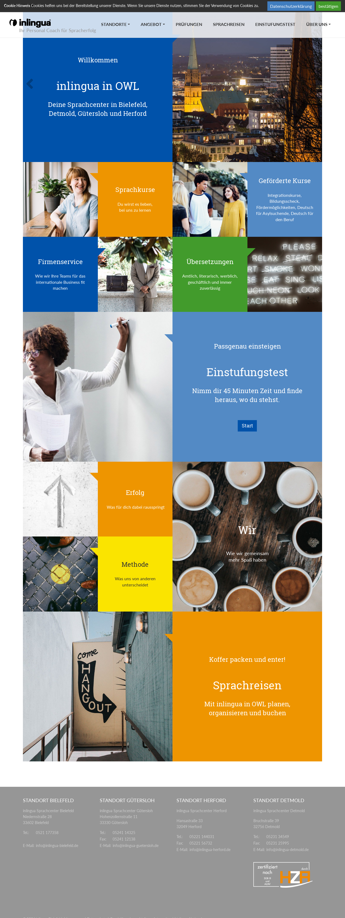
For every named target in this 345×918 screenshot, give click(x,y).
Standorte (114, 24)
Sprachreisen (228, 24)
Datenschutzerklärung (291, 6)
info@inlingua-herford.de (209, 849)
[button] (45, 87)
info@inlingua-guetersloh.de (135, 845)
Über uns (316, 24)
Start (247, 425)
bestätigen (328, 6)
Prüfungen (189, 24)
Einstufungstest (275, 24)
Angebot (151, 24)
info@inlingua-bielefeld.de (57, 845)
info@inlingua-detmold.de (287, 849)
